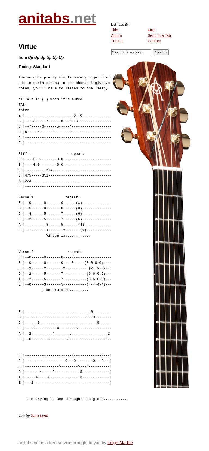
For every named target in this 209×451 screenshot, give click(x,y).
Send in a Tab (159, 35)
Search (161, 52)
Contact (154, 41)
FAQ (151, 30)
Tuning (116, 41)
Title (114, 30)
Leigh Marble (120, 442)
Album (116, 35)
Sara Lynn (39, 415)
